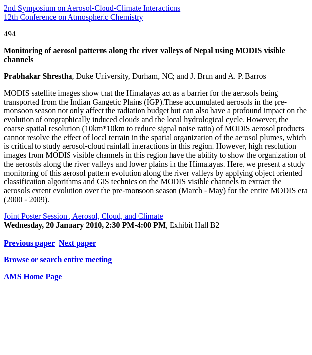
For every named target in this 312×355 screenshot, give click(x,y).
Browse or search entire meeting (58, 259)
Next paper (77, 243)
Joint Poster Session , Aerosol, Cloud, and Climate (83, 216)
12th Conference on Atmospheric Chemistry (73, 17)
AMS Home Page (33, 276)
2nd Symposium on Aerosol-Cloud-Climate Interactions (92, 8)
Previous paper (29, 243)
